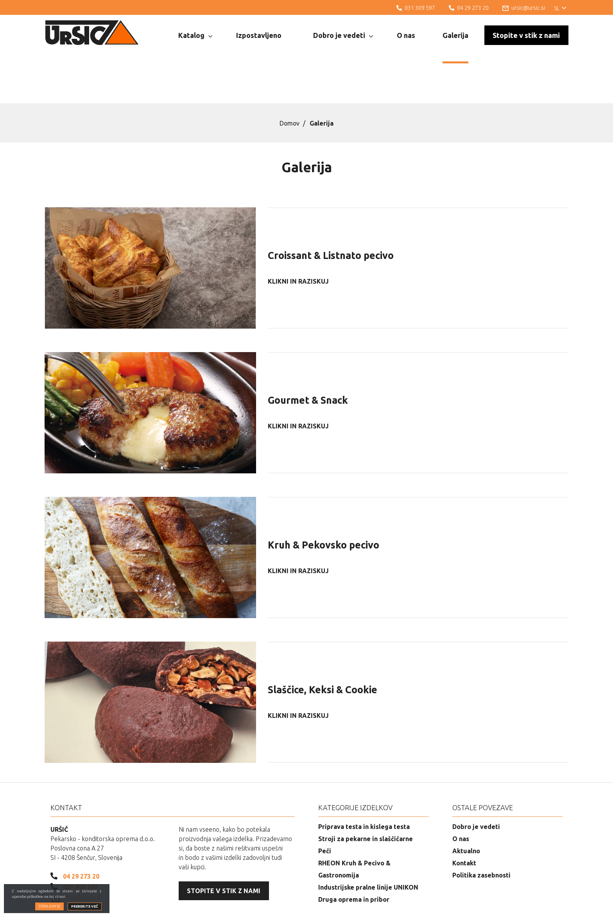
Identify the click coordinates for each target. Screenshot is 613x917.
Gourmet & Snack (308, 360)
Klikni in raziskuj (298, 241)
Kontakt (464, 823)
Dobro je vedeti (343, 35)
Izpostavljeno (258, 35)
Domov (289, 83)
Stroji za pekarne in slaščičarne (365, 798)
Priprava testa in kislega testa (364, 786)
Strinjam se (49, 906)
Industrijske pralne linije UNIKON (368, 847)
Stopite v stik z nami (526, 35)
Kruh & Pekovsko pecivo (323, 505)
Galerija (455, 35)
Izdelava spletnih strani (525, 905)
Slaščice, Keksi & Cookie (322, 649)
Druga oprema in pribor (353, 859)
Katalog (195, 35)
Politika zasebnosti (481, 835)
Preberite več (84, 906)
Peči (324, 811)
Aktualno (466, 811)
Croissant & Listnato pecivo (331, 215)
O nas (406, 35)
